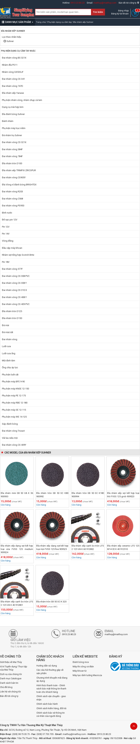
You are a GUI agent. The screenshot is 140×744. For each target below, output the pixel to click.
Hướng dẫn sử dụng (46, 665)
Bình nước (7, 212)
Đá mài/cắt (7, 332)
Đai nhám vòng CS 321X (14, 142)
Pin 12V (5, 226)
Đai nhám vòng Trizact (13, 430)
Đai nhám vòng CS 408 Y (14, 297)
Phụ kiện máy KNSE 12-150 (15, 388)
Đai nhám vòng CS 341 (13, 79)
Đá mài (5, 325)
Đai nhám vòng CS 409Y (14, 445)
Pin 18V (5, 262)
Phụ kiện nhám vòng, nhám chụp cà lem (22, 100)
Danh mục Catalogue (10, 678)
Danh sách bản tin (9, 683)
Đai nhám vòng (9, 339)
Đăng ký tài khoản (120, 13)
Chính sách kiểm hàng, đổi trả (51, 708)
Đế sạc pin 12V (9, 219)
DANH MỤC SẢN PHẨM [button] (17, 22)
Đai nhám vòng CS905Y (14, 177)
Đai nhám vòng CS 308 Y (14, 283)
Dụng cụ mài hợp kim (12, 107)
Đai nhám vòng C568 (12, 198)
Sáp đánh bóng (10, 424)
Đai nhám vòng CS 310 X (14, 290)
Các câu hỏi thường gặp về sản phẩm (49, 672)
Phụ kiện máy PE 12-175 (14, 395)
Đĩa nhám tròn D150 (12, 318)
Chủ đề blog (6, 687)
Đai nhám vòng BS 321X (14, 57)
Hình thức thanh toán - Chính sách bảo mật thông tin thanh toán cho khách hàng (51, 688)
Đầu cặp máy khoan (12, 248)
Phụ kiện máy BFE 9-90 (13, 381)
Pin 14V (5, 233)
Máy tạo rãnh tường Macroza (87, 675)
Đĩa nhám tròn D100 (12, 163)
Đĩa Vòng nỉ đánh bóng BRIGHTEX (19, 184)
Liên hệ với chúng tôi (10, 691)
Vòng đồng (7, 240)
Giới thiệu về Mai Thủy (11, 662)
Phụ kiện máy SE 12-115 (14, 409)
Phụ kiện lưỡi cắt (10, 374)
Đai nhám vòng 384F (12, 149)
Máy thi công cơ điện (83, 666)
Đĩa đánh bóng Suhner (13, 114)
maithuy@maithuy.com (104, 3)
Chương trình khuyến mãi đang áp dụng (51, 679)
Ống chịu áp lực (10, 367)
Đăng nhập (123, 10)
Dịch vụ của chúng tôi (11, 674)
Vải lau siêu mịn (10, 438)
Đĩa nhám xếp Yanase (13, 93)
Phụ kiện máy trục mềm (13, 128)
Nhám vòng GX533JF (12, 72)
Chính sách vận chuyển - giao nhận (51, 698)
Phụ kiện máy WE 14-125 (14, 416)
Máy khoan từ (80, 670)
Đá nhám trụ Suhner (12, 135)
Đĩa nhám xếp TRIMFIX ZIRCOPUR (19, 170)
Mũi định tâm (8, 360)
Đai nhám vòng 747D (12, 86)
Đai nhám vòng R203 (12, 191)
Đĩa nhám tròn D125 (12, 311)
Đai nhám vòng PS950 (13, 205)
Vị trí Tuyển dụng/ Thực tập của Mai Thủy (13, 668)
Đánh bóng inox (81, 662)
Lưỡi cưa (6, 346)
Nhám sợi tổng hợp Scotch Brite (18, 255)
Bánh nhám (7, 121)
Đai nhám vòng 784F (12, 156)
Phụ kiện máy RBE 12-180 (14, 402)
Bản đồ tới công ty (129, 3)
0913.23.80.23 (78, 3)
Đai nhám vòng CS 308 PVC (15, 276)
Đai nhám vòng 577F (12, 269)
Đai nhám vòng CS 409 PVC (15, 304)
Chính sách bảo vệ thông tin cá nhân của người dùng (50, 714)
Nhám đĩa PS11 (9, 65)
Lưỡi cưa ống (8, 353)
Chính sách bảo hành (47, 704)
